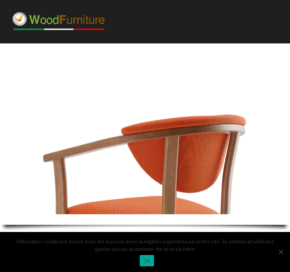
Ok (146, 260)
